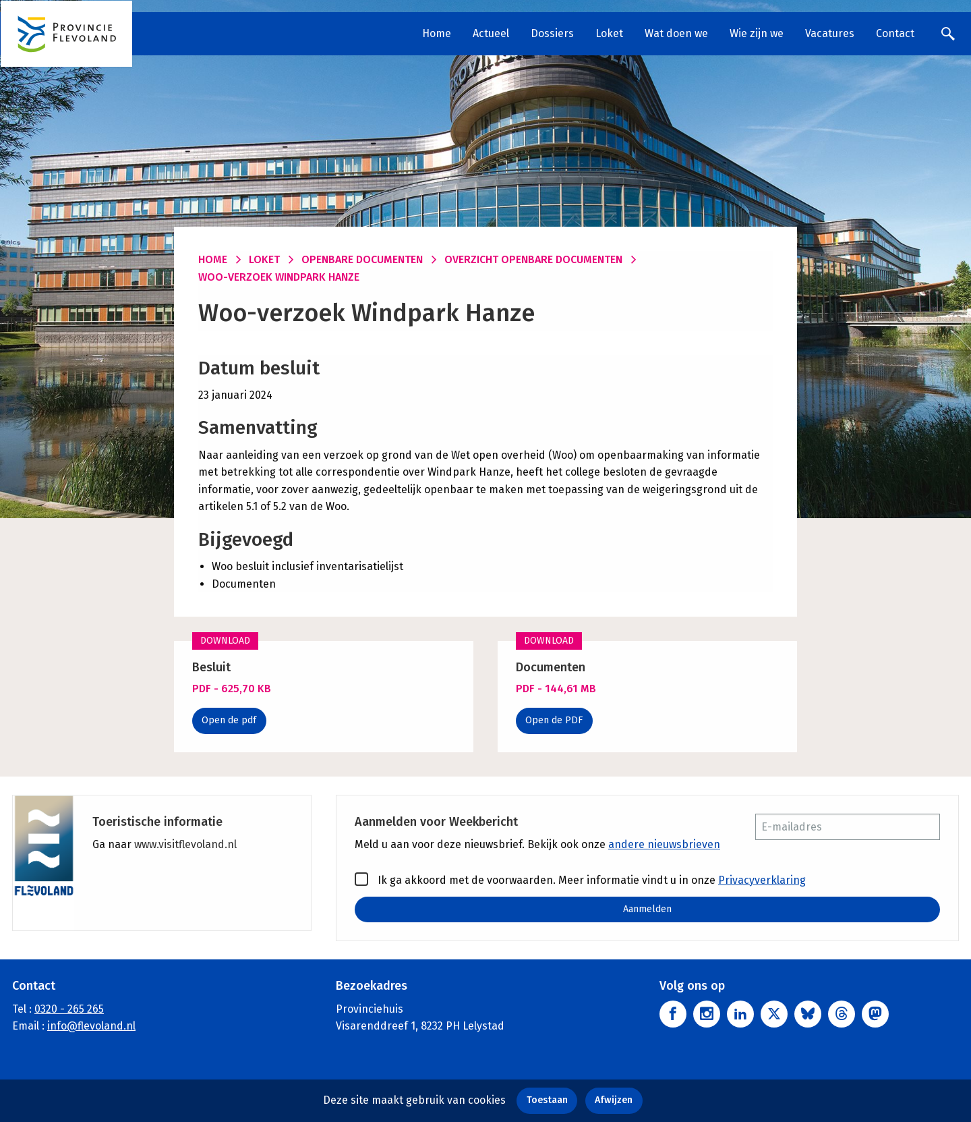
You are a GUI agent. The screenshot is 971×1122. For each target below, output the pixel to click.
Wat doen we (676, 33)
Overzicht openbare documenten (533, 259)
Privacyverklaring (762, 880)
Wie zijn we (757, 33)
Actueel (491, 33)
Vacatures (829, 33)
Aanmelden (647, 909)
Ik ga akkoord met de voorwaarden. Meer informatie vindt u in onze (580, 879)
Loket (609, 33)
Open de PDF (554, 720)
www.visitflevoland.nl (185, 844)
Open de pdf (229, 720)
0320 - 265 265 (69, 1009)
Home (436, 33)
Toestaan (547, 1100)
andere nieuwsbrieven (664, 844)
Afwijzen (613, 1100)
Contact (895, 33)
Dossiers (552, 33)
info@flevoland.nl (91, 1026)
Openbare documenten (362, 259)
